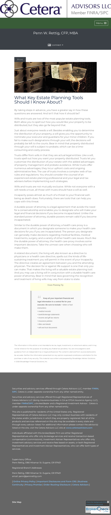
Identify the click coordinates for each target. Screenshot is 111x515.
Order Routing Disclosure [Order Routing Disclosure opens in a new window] (57, 484)
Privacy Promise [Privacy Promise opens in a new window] (33, 484)
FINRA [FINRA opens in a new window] (95, 388)
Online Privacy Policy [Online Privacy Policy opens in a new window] (24, 481)
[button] (101, 23)
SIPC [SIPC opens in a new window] (14, 391)
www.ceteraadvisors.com (79, 427)
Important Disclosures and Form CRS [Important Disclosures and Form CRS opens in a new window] (56, 481)
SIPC (31, 403)
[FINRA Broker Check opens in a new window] (97, 506)
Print (20, 59)
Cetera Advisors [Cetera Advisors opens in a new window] (80, 484)
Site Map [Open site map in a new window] (16, 502)
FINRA (25, 403)
